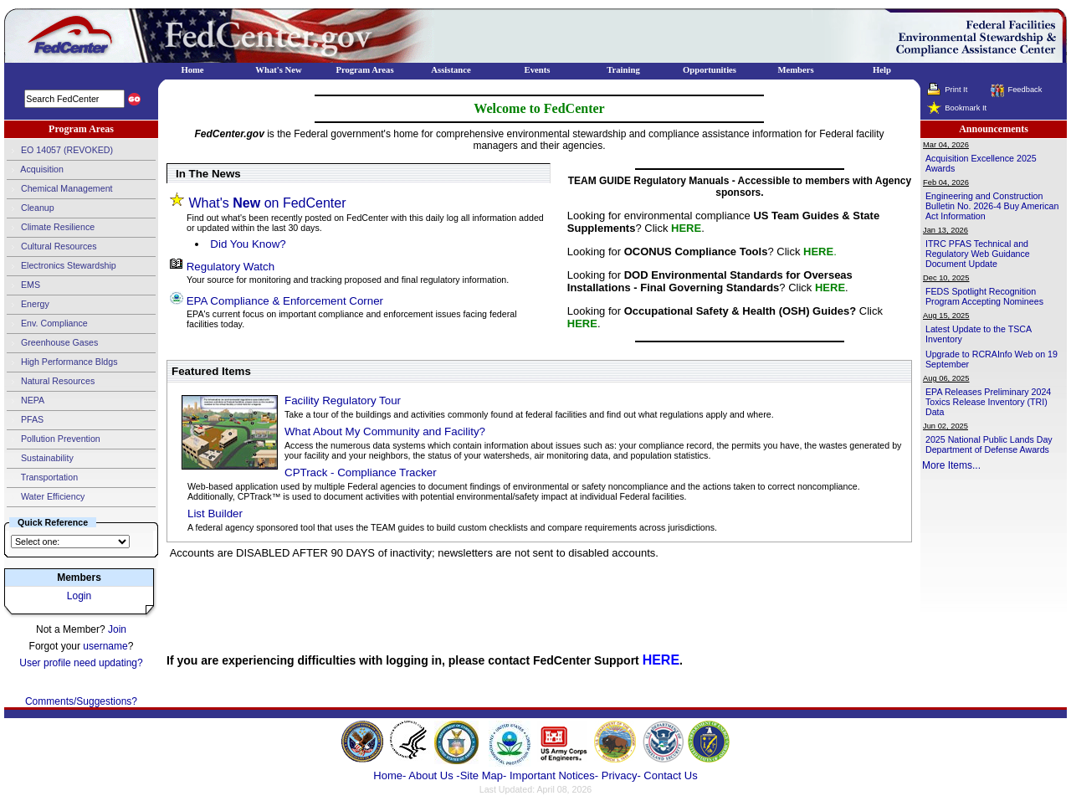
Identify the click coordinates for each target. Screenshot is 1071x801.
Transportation (42, 478)
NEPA (25, 401)
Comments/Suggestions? (81, 701)
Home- (389, 775)
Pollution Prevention (53, 439)
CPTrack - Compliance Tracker (360, 472)
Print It (956, 89)
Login (79, 596)
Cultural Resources (52, 247)
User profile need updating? (80, 663)
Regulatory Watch (230, 266)
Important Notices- (554, 775)
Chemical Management (60, 189)
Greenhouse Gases (52, 343)
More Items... (951, 465)
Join (117, 629)
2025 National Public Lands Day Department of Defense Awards (989, 444)
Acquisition (35, 170)
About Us (432, 775)
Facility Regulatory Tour (342, 400)
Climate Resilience (51, 227)
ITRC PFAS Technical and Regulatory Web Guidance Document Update (977, 254)
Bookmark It (965, 108)
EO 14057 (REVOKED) (60, 150)
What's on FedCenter (267, 203)
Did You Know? (247, 244)
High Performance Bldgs (62, 362)
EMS (23, 285)
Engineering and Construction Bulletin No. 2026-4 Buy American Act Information (991, 206)
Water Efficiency (46, 497)
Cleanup (30, 208)
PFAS (25, 420)
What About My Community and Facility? (384, 431)
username (105, 646)
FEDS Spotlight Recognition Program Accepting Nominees (984, 296)
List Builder (215, 513)
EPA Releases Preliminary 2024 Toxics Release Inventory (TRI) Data (988, 402)
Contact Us (670, 775)
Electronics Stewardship (61, 266)
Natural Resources (51, 381)
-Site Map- (481, 775)
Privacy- (621, 775)
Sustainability (40, 458)
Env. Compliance (47, 324)
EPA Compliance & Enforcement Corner (285, 301)
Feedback (1024, 89)
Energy (28, 304)
